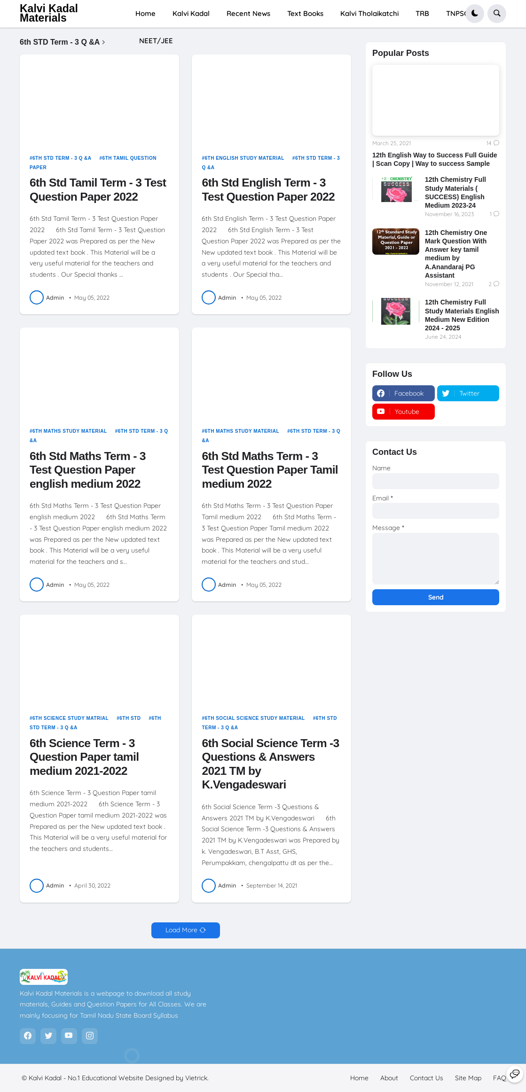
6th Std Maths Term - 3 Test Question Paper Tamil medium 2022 (270, 470)
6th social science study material (255, 718)
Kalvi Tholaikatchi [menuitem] (369, 13)
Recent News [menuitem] (248, 13)
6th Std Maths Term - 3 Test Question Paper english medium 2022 (88, 470)
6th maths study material (69, 431)
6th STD (130, 718)
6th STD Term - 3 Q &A (62, 158)
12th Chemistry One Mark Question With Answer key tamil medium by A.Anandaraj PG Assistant (456, 254)
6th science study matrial (70, 718)
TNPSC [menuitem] (457, 13)
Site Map (468, 1078)
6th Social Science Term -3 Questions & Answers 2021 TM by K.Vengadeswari (270, 764)
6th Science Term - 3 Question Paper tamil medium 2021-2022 (84, 757)
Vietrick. (197, 1078)
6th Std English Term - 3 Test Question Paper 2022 (268, 189)
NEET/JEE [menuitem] (156, 40)
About (389, 1078)
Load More (181, 930)
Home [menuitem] (145, 13)
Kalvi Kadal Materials (49, 13)
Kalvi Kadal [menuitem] (191, 13)
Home (359, 1078)
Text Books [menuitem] (305, 13)
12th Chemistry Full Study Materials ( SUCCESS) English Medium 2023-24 (455, 192)
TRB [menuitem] (422, 13)
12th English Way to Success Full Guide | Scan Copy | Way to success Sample (434, 159)
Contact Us (426, 1078)
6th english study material (244, 158)
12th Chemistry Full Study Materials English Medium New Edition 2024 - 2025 (462, 315)
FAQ (499, 1078)
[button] (474, 13)
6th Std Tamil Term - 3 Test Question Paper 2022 (98, 189)
